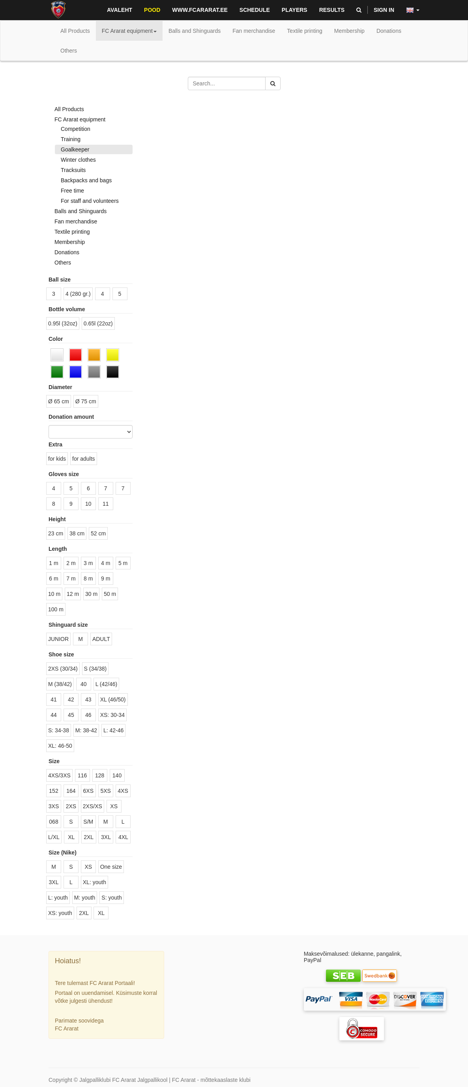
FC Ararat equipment (79, 119)
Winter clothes (78, 160)
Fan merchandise (75, 221)
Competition (75, 129)
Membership (69, 242)
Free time (72, 190)
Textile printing (72, 232)
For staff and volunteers (90, 201)
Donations (66, 252)
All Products (75, 31)
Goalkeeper (75, 149)
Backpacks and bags (86, 180)
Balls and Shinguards (80, 211)
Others (62, 262)
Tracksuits (73, 170)
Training (70, 139)
